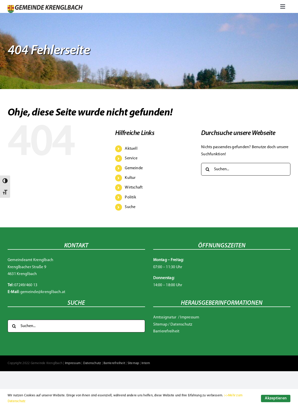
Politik (130, 197)
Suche (130, 207)
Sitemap (160, 324)
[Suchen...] (245, 169)
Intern (146, 363)
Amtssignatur (165, 317)
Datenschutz (181, 324)
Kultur (130, 178)
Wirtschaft (134, 187)
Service (131, 158)
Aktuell (131, 149)
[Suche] (207, 169)
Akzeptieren (276, 398)
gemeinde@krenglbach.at (42, 292)
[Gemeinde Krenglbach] (45, 7)
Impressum (189, 317)
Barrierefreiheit (166, 331)
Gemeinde (134, 168)
